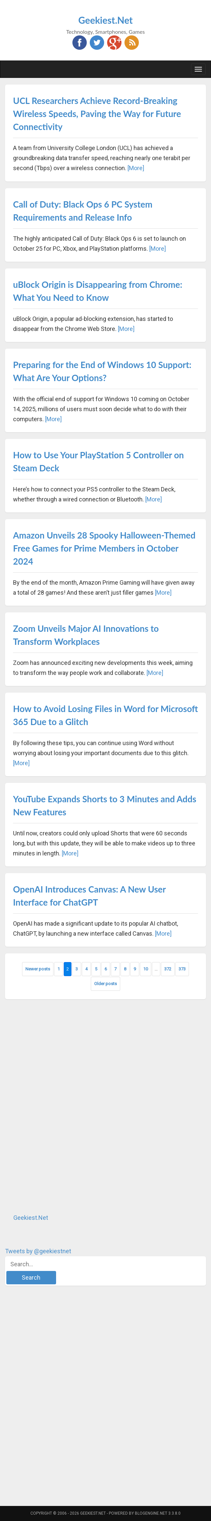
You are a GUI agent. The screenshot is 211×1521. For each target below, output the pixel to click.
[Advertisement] (55, 1106)
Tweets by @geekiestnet (38, 1251)
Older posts (105, 983)
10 (145, 968)
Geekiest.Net (105, 20)
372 (167, 968)
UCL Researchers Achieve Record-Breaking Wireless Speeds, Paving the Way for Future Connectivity (97, 113)
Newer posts (37, 968)
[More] (136, 167)
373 (182, 968)
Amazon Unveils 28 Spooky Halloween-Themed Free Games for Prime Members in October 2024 (104, 548)
